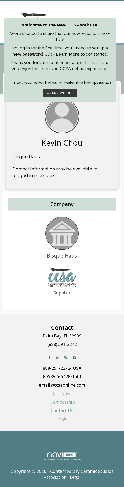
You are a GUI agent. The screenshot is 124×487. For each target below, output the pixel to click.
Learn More (68, 54)
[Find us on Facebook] (49, 357)
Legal (75, 477)
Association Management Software (62, 456)
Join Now (62, 393)
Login (62, 419)
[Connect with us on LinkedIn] (57, 357)
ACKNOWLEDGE (60, 92)
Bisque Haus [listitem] (62, 238)
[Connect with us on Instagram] (66, 357)
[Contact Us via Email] (74, 357)
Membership (62, 402)
